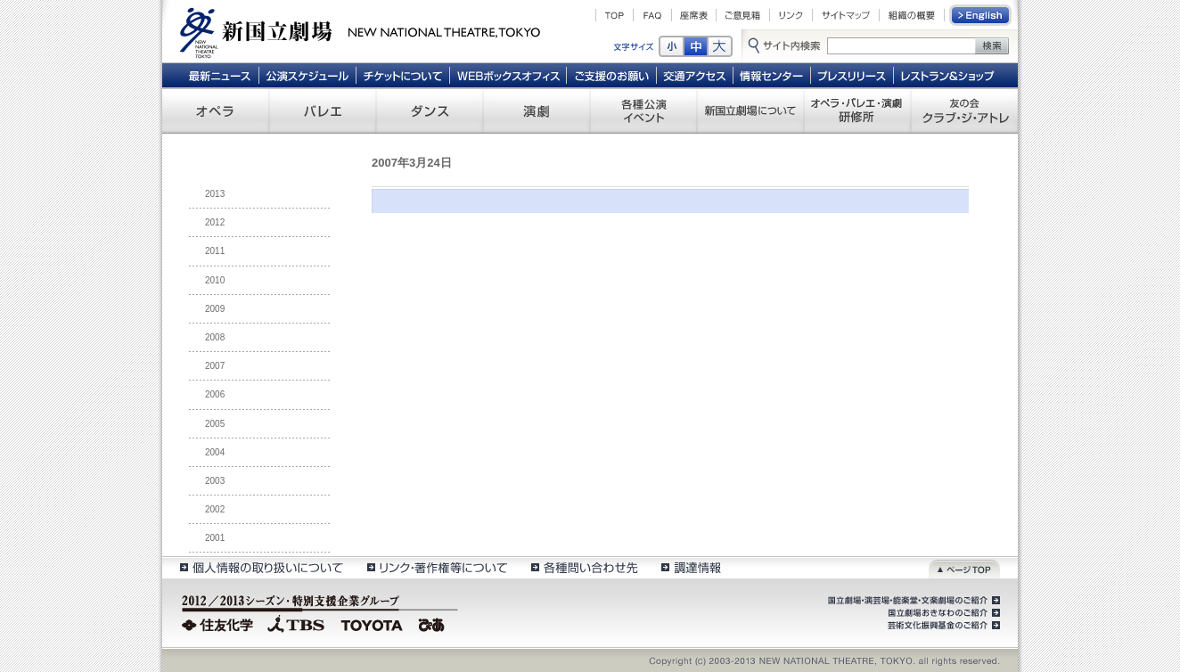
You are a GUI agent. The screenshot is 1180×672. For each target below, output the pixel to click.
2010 (215, 280)
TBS (296, 623)
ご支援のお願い (612, 74)
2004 (215, 452)
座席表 (694, 15)
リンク (791, 15)
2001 (215, 538)
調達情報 (691, 567)
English (981, 15)
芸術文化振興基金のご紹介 (942, 625)
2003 (215, 481)
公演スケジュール (307, 74)
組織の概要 (912, 15)
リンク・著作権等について (436, 567)
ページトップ (964, 567)
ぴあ (434, 623)
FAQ (652, 15)
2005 (215, 424)
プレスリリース (852, 74)
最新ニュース (219, 74)
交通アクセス (695, 74)
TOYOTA (372, 623)
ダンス (429, 110)
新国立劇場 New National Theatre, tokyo (360, 31)
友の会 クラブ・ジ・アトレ (964, 110)
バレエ (322, 110)
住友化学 (220, 623)
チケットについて (402, 74)
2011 (215, 251)
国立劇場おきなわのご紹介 (942, 613)
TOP (614, 15)
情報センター (772, 74)
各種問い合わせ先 (583, 567)
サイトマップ (846, 15)
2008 (215, 337)
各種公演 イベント (643, 110)
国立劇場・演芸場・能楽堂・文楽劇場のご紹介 (912, 600)
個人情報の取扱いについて (261, 567)
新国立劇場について (750, 110)
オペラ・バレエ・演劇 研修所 (857, 110)
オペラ (215, 110)
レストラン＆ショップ (949, 74)
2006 (215, 394)
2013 (215, 194)
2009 (215, 309)
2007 (215, 366)
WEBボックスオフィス (508, 74)
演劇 (536, 110)
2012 (215, 222)
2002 (215, 509)
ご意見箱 (743, 15)
